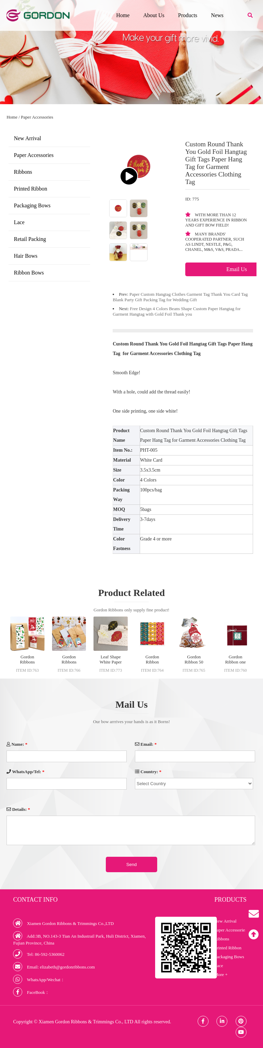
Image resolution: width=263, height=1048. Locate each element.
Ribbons (23, 172)
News (217, 15)
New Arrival (27, 138)
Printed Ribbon (30, 189)
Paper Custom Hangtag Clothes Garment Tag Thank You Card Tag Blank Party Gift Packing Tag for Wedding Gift (180, 297)
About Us (153, 15)
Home (122, 15)
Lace (19, 222)
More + (221, 974)
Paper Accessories (37, 117)
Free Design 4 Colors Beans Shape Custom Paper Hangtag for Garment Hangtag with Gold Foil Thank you (176, 311)
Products (187, 15)
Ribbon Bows (29, 273)
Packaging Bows (32, 205)
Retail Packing (30, 239)
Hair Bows (25, 256)
